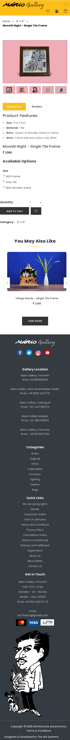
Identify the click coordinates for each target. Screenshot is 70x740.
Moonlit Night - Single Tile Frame (25, 25)
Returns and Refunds (35, 540)
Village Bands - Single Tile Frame (36, 298)
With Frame (13, 176)
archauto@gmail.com (32, 615)
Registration (35, 550)
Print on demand (35, 519)
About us (35, 556)
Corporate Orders (35, 514)
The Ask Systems (48, 737)
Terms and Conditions (35, 524)
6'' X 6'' (22, 21)
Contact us (35, 566)
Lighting (35, 479)
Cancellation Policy (35, 535)
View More (35, 321)
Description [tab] (14, 106)
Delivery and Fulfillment (35, 545)
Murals (35, 509)
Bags (35, 489)
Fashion (35, 484)
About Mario (35, 561)
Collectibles (35, 469)
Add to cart (14, 211)
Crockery (35, 474)
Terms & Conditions (38, 731)
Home (8, 21)
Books (35, 453)
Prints (35, 464)
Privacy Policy (35, 530)
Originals (35, 458)
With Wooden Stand (18, 188)
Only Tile (11, 182)
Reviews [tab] (37, 106)
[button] (65, 4)
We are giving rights (35, 504)
